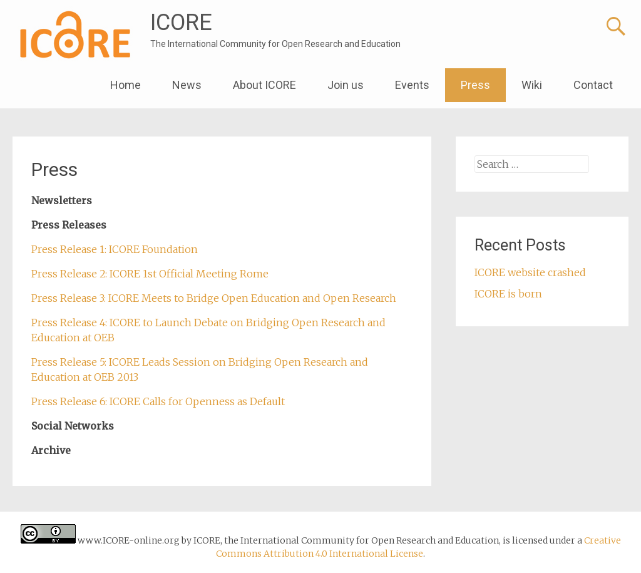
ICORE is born (508, 293)
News (187, 84)
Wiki (531, 84)
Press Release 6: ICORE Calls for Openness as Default (158, 401)
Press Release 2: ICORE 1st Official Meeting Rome (150, 273)
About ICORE (264, 84)
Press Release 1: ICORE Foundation (114, 249)
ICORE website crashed (530, 272)
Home (125, 84)
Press (475, 84)
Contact (593, 84)
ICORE (181, 22)
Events (412, 84)
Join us (345, 84)
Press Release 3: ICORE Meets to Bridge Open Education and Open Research (213, 298)
